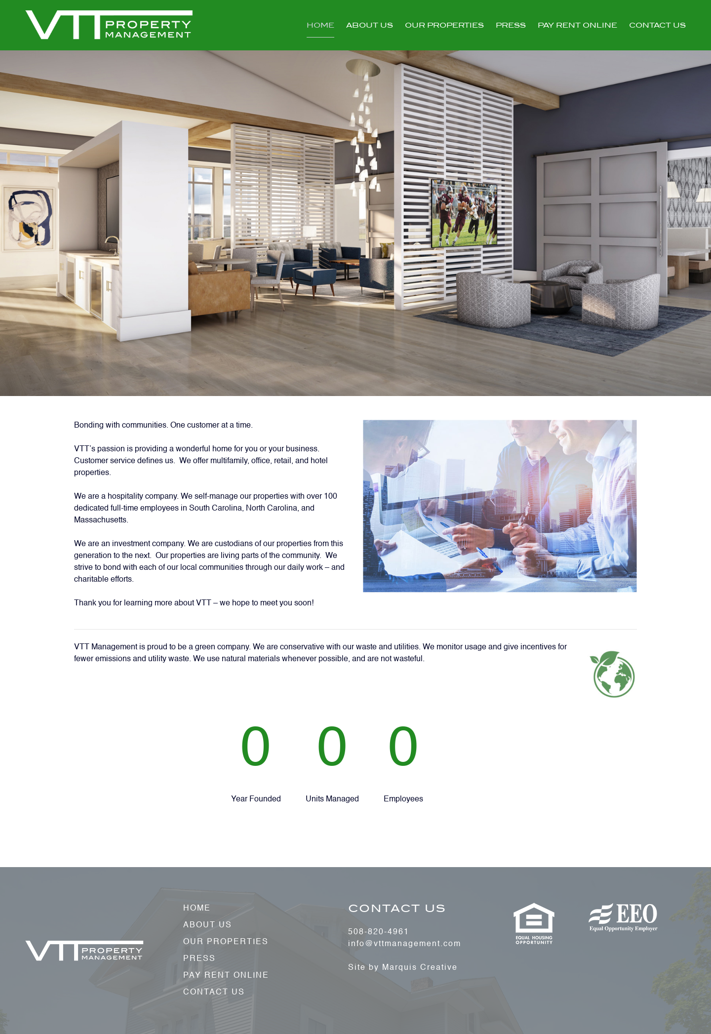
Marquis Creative (420, 968)
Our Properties (444, 25)
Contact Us (657, 25)
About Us (369, 25)
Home (320, 25)
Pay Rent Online (577, 25)
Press (511, 25)
